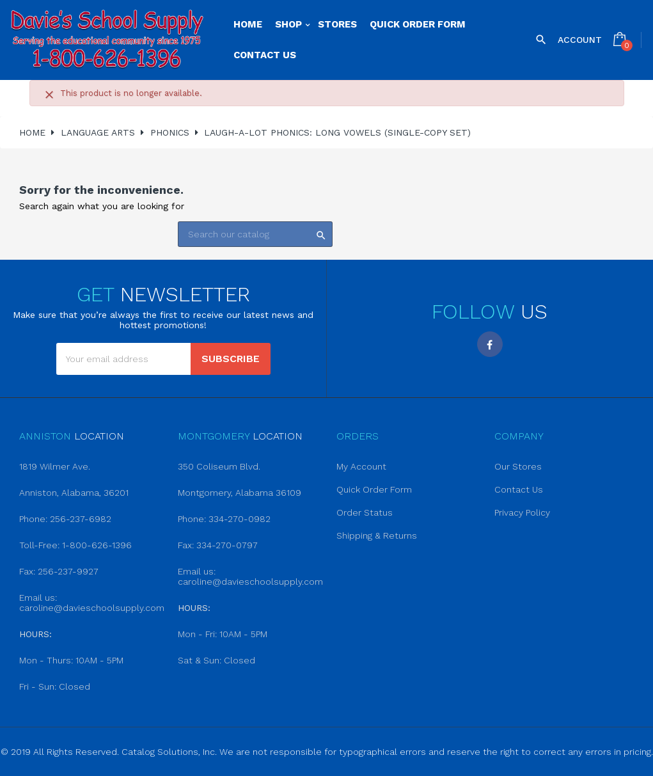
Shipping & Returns (376, 535)
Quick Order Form (374, 489)
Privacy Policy (522, 512)
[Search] (255, 234)
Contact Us (518, 489)
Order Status (364, 512)
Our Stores (518, 466)
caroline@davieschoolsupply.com (91, 608)
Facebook (490, 344)
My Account (361, 466)
